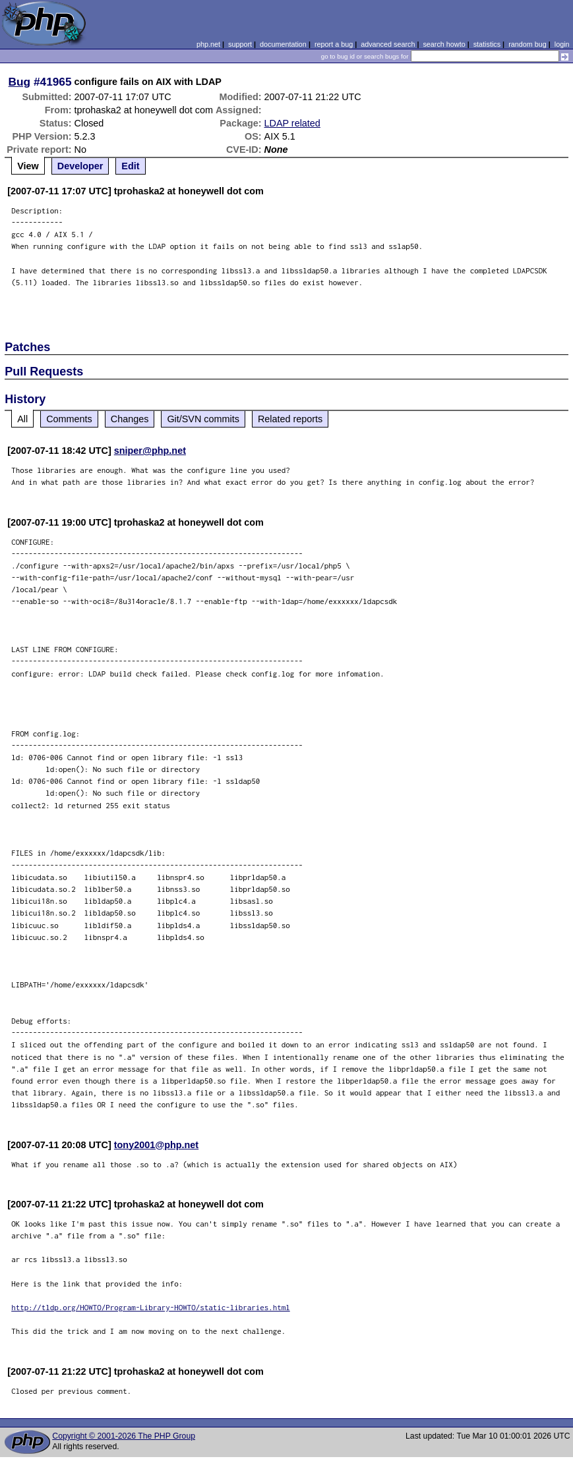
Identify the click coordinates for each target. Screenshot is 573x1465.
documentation (283, 44)
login (562, 44)
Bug (20, 81)
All (22, 419)
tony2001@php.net (156, 1145)
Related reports (290, 419)
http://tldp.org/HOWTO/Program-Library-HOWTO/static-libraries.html (150, 1307)
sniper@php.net (150, 450)
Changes (130, 419)
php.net (208, 44)
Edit (130, 166)
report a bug (334, 44)
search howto (444, 44)
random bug (527, 44)
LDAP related (292, 123)
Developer (80, 166)
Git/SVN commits (203, 419)
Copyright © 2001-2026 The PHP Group (123, 1436)
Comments (69, 419)
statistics (486, 44)
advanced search (388, 44)
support (240, 44)
